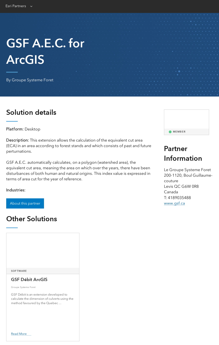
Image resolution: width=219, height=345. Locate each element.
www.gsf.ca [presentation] (174, 203)
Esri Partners (16, 6)
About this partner (25, 203)
